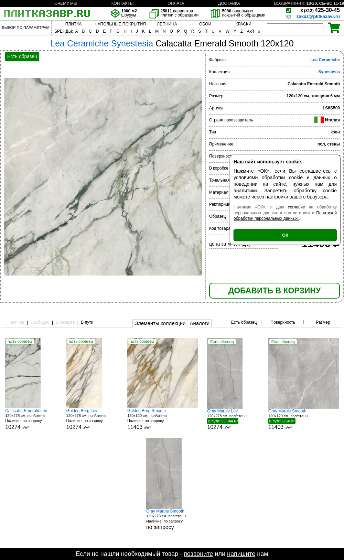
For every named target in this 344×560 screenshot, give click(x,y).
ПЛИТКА (73, 24)
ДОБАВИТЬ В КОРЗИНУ (274, 290)
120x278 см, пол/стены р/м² (31, 419)
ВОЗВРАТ (283, 3)
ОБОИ (205, 24)
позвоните (198, 553)
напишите (241, 553)
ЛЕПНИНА (167, 24)
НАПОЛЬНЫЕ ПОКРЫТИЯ (120, 24)
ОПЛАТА (176, 3)
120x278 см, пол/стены (172, 519)
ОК (285, 235)
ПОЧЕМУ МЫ (64, 3)
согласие (296, 207)
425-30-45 (320, 10)
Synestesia (329, 71)
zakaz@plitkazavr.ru (318, 16)
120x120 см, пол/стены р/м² (162, 419)
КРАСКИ (243, 24)
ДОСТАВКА (229, 3)
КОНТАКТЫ (122, 3)
